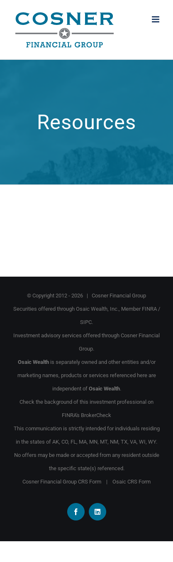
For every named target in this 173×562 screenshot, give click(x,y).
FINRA (149, 309)
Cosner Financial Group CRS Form (61, 482)
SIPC (86, 322)
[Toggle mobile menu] (156, 19)
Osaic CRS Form (131, 482)
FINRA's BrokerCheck (86, 415)
